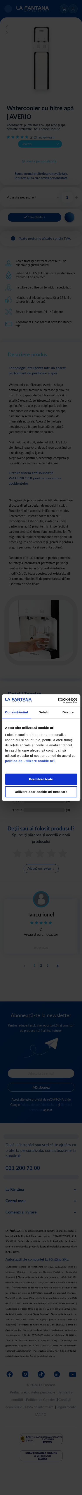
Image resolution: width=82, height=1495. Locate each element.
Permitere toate (41, 779)
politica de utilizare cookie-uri (30, 761)
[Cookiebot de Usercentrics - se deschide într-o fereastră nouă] (58, 700)
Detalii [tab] (43, 712)
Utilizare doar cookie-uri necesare (41, 792)
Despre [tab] (67, 712)
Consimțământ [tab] (16, 712)
